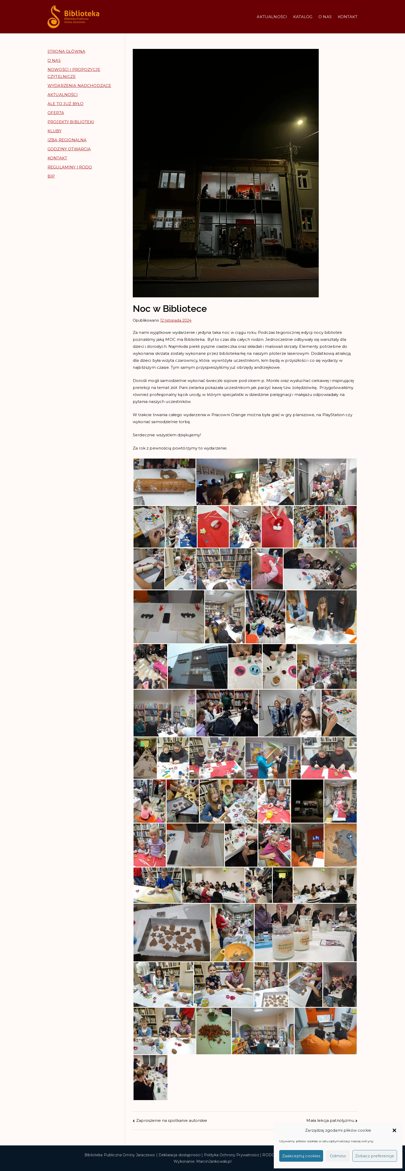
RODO (268, 1155)
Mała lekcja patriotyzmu (330, 1120)
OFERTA (56, 112)
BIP (51, 176)
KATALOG (302, 16)
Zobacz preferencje (374, 1155)
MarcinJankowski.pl (213, 1161)
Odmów (338, 1155)
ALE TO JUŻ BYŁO (65, 103)
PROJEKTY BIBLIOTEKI (71, 121)
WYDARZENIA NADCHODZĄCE (79, 85)
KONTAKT (347, 16)
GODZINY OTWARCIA (69, 148)
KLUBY (54, 130)
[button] (394, 1130)
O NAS (325, 16)
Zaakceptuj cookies (301, 1155)
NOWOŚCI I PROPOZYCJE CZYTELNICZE (74, 73)
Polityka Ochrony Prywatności (231, 1155)
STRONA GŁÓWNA (66, 51)
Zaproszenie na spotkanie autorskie (171, 1120)
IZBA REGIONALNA (67, 139)
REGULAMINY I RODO (70, 167)
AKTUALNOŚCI (272, 16)
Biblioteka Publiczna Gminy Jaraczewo (119, 1155)
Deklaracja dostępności (179, 1155)
